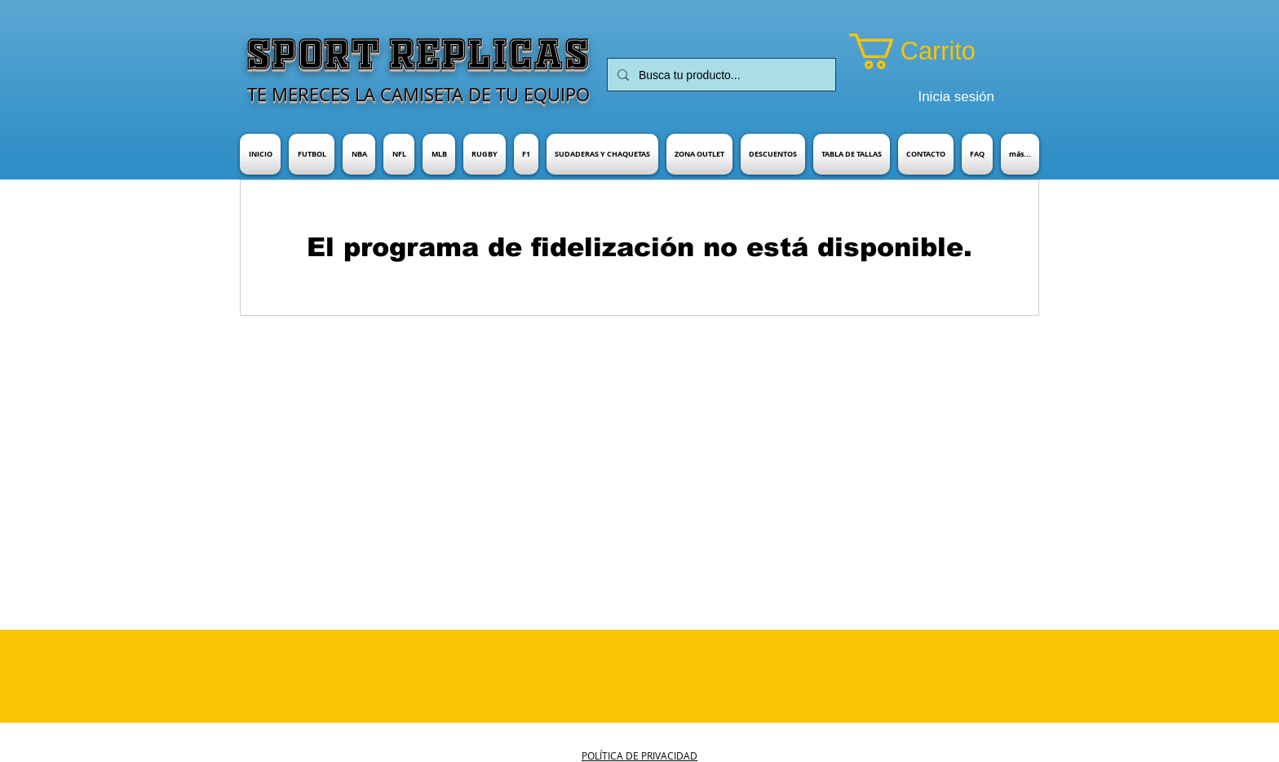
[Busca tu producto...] (720, 75)
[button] (934, 51)
